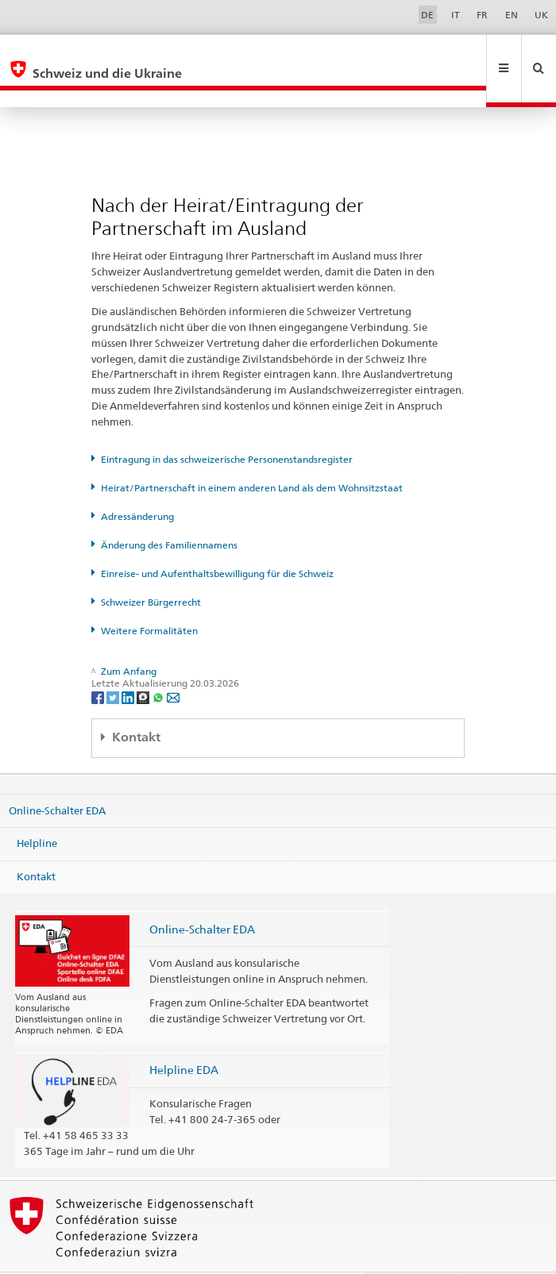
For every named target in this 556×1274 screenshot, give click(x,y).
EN (511, 15)
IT (455, 15)
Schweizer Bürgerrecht (151, 568)
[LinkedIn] (129, 662)
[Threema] (144, 662)
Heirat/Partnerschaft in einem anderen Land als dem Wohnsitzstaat (252, 454)
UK (541, 15)
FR (482, 15)
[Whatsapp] (159, 662)
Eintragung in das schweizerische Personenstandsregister (227, 425)
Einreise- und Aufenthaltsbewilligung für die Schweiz (217, 539)
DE (427, 15)
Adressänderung (137, 482)
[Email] (173, 662)
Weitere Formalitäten (149, 596)
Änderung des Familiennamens (169, 511)
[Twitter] (114, 662)
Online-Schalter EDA (57, 775)
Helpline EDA (183, 1035)
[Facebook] (98, 662)
